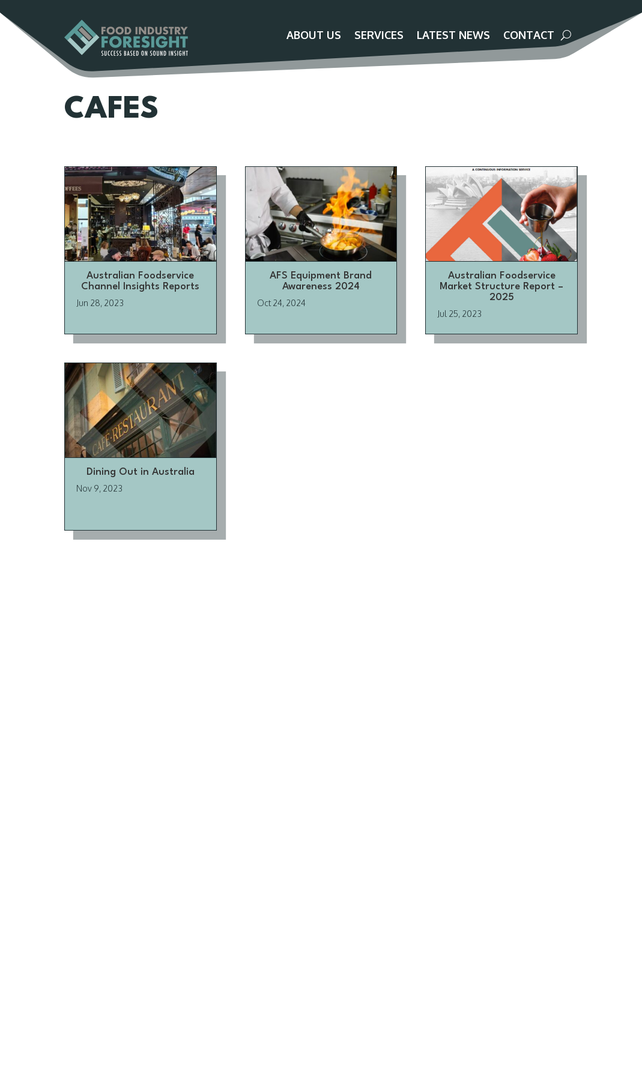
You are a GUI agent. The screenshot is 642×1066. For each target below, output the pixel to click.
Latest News (453, 36)
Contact (528, 36)
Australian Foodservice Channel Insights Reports (140, 294)
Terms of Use (167, 914)
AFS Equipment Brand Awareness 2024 (321, 294)
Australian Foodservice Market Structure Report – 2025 (501, 300)
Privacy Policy (167, 900)
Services (379, 36)
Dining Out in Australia (140, 485)
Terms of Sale (168, 885)
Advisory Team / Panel (186, 842)
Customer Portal (526, 13)
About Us (313, 36)
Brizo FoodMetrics (340, 857)
